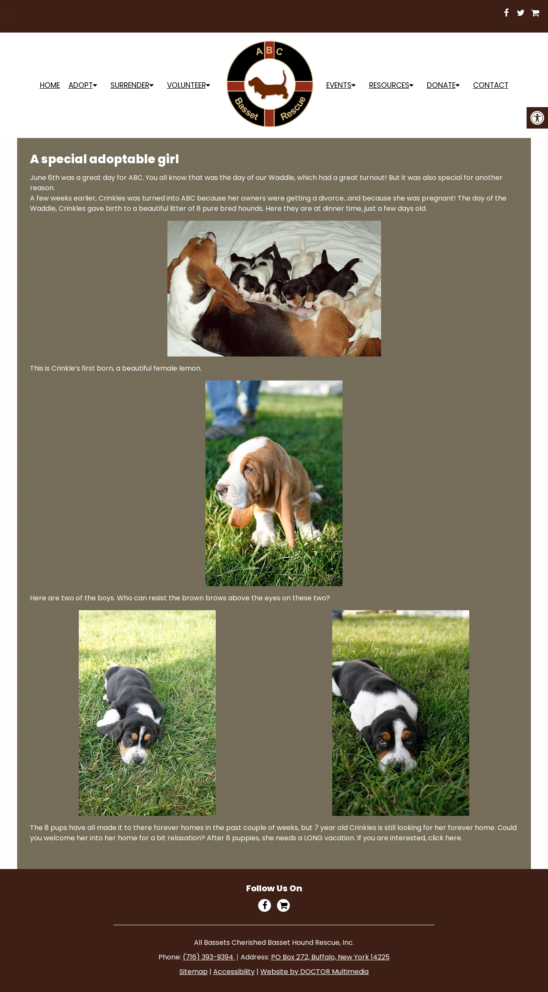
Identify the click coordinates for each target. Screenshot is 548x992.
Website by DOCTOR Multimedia (314, 972)
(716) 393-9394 (209, 957)
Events (338, 85)
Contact (491, 85)
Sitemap (193, 972)
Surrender (129, 85)
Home (50, 85)
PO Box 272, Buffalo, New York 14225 (330, 957)
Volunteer (186, 85)
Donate (441, 85)
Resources (389, 85)
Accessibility (234, 972)
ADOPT (80, 85)
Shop (361, 13)
